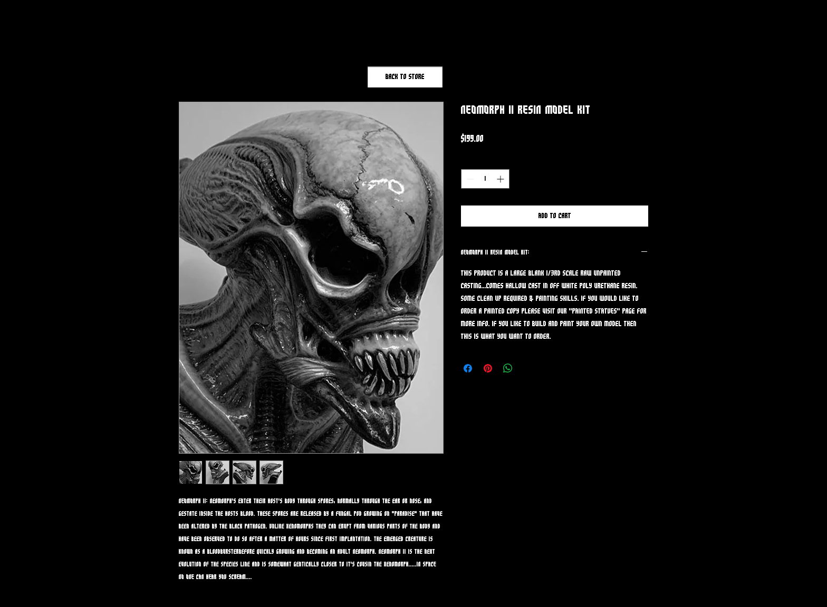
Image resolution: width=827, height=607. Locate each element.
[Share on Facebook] (467, 368)
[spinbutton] (485, 179)
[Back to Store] (405, 76)
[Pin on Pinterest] (488, 368)
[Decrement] (469, 179)
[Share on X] (528, 368)
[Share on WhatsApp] (508, 368)
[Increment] (501, 179)
